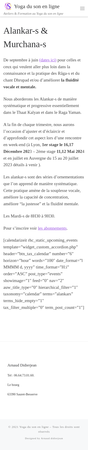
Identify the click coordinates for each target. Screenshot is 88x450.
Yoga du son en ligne (34, 427)
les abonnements (52, 228)
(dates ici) (47, 60)
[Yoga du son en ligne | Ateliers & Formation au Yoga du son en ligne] (7, 6)
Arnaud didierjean (52, 438)
